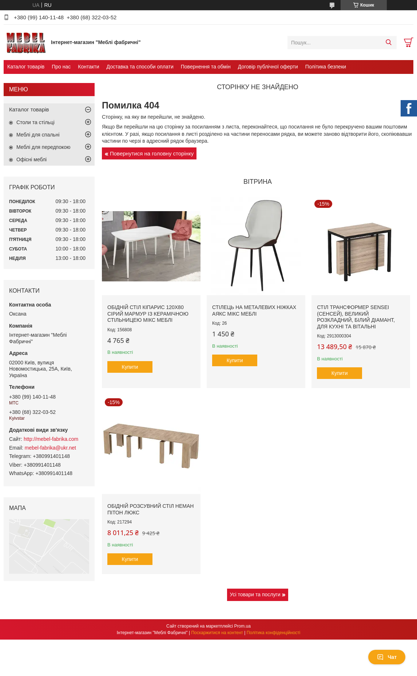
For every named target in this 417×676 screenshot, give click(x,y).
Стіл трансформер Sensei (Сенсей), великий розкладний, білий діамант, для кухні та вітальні (356, 316)
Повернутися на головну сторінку (152, 153)
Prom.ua (242, 626)
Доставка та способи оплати (140, 67)
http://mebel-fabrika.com (51, 439)
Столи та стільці (35, 122)
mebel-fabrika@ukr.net (50, 448)
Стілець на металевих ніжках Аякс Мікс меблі (254, 310)
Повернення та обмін (206, 67)
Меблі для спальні (38, 135)
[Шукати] (388, 42)
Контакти (88, 67)
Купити (130, 367)
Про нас (61, 67)
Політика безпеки (325, 67)
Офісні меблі (31, 159)
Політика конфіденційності (274, 632)
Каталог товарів (25, 67)
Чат (387, 657)
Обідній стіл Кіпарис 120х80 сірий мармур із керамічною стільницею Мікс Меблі (147, 313)
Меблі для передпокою (43, 147)
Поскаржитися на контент (217, 632)
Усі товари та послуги (255, 594)
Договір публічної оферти (268, 67)
